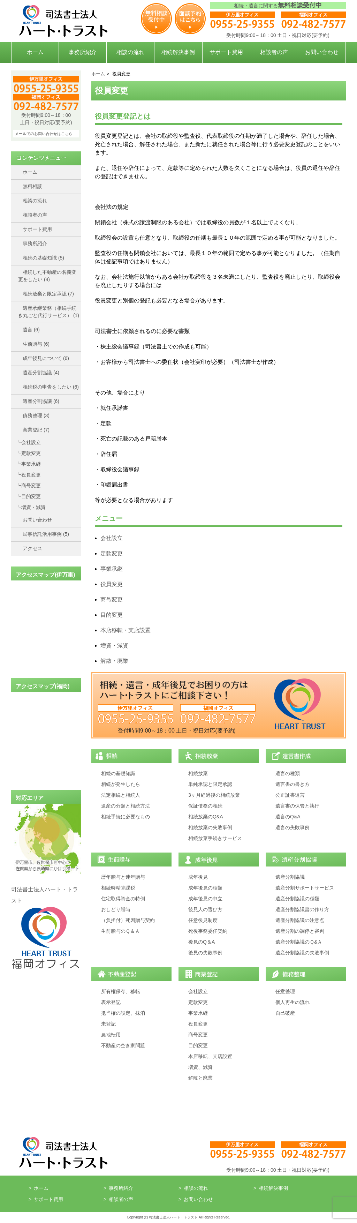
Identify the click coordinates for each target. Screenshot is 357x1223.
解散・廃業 (114, 661)
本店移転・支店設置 (125, 630)
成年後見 (198, 877)
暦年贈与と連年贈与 (123, 877)
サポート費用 (226, 52)
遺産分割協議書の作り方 (302, 909)
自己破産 (285, 1013)
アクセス (32, 548)
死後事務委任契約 (207, 931)
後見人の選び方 (205, 909)
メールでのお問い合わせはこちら (44, 134)
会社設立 (31, 442)
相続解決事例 (178, 52)
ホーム (35, 52)
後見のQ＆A (201, 942)
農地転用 (111, 1034)
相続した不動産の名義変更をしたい (47, 275)
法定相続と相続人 (120, 795)
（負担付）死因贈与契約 (128, 920)
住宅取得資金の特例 (123, 898)
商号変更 (31, 485)
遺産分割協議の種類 (297, 898)
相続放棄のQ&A (205, 816)
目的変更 (31, 496)
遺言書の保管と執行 (297, 806)
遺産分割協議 (41, 372)
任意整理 (285, 991)
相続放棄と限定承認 (48, 294)
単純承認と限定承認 (210, 784)
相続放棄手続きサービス (215, 838)
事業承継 (31, 464)
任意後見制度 (203, 920)
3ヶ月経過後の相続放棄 (214, 795)
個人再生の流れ (292, 1002)
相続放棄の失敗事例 (210, 827)
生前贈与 (36, 344)
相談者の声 (274, 52)
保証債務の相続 (205, 806)
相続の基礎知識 (43, 258)
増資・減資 (33, 507)
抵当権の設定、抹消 (123, 1013)
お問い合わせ (322, 52)
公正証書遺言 (290, 795)
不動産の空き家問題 (123, 1045)
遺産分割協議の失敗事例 (302, 952)
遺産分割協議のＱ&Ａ (298, 942)
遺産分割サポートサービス (304, 888)
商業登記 (36, 430)
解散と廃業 (200, 1078)
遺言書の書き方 (292, 784)
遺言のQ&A (288, 816)
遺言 (31, 329)
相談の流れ (130, 52)
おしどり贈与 (115, 909)
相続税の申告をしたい (51, 387)
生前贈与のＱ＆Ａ (120, 931)
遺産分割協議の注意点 (299, 920)
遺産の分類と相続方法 (125, 806)
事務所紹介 (83, 52)
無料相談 (32, 186)
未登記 (108, 1024)
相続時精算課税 (118, 888)
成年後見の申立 (205, 898)
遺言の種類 (287, 773)
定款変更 (31, 453)
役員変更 (31, 475)
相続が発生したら (120, 784)
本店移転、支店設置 (210, 1056)
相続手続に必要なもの (125, 816)
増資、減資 (200, 1067)
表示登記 (111, 1002)
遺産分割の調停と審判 (299, 931)
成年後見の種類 (205, 888)
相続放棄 (198, 773)
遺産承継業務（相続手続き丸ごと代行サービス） (48, 311)
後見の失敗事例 (205, 952)
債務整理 (36, 415)
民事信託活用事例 (46, 534)
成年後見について (46, 358)
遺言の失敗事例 (292, 827)
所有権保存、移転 (120, 991)
